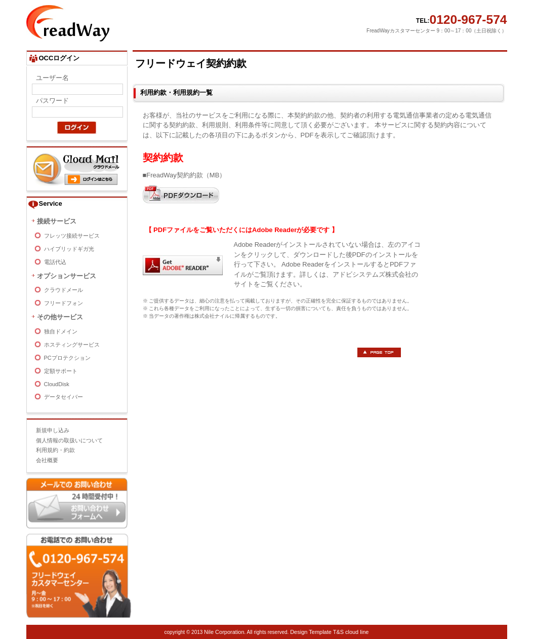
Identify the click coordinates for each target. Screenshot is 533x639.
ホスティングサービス (72, 345)
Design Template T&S (317, 632)
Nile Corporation (224, 632)
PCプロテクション (67, 358)
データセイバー (63, 397)
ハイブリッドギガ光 (69, 249)
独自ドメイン (60, 331)
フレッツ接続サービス (72, 236)
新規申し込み (52, 430)
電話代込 (55, 262)
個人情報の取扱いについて (69, 440)
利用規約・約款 (55, 450)
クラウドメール (63, 290)
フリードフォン (63, 303)
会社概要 (47, 460)
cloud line (356, 632)
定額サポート (60, 371)
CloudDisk (56, 384)
